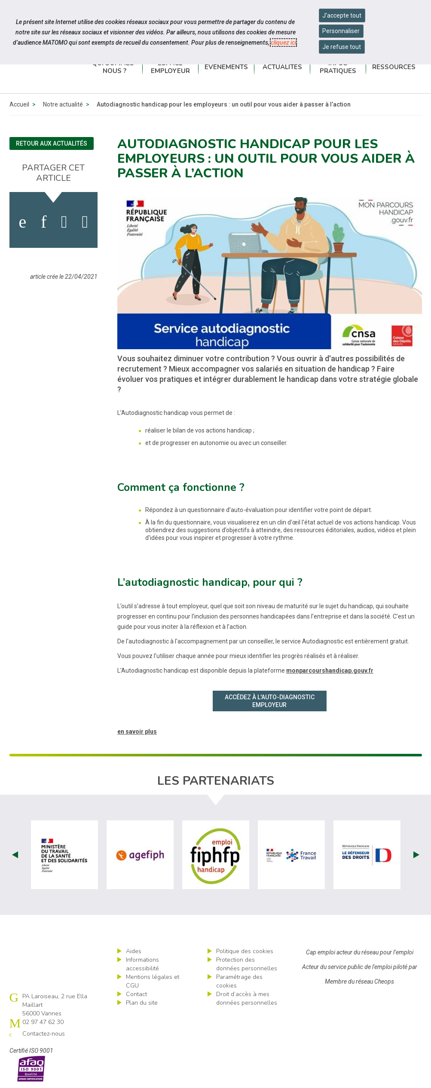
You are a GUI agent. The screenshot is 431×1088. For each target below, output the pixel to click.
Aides (133, 951)
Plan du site (142, 1003)
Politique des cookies (244, 951)
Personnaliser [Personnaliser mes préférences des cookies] (341, 30)
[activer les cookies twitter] (64, 222)
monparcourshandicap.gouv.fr (329, 670)
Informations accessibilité (142, 964)
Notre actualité (63, 104)
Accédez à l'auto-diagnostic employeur (270, 701)
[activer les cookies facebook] (22, 222)
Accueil (19, 104)
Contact (136, 994)
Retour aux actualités (51, 143)
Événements (226, 67)
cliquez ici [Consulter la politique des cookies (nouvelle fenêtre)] (283, 42)
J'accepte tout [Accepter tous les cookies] (341, 15)
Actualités (282, 67)
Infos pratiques (338, 67)
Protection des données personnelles (246, 964)
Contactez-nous (43, 1034)
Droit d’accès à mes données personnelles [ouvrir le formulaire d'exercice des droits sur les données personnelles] (246, 998)
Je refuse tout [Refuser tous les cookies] (341, 46)
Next (416, 854)
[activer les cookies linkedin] (44, 222)
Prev (15, 854)
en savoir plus (137, 731)
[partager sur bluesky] (84, 222)
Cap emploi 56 (48, 66)
